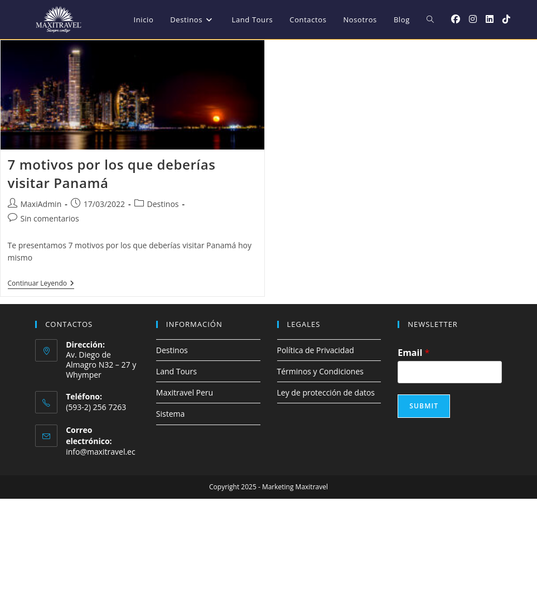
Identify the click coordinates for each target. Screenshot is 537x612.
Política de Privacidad (315, 350)
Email (413, 353)
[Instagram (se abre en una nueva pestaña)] (473, 19)
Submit (423, 406)
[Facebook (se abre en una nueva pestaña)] (456, 19)
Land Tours (176, 371)
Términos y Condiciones (320, 371)
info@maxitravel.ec (101, 451)
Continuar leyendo (41, 284)
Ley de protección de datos (326, 392)
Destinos (163, 204)
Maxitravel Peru (184, 392)
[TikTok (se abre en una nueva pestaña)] (506, 19)
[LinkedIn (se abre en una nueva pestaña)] (489, 19)
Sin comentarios (50, 218)
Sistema (170, 413)
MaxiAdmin (41, 204)
